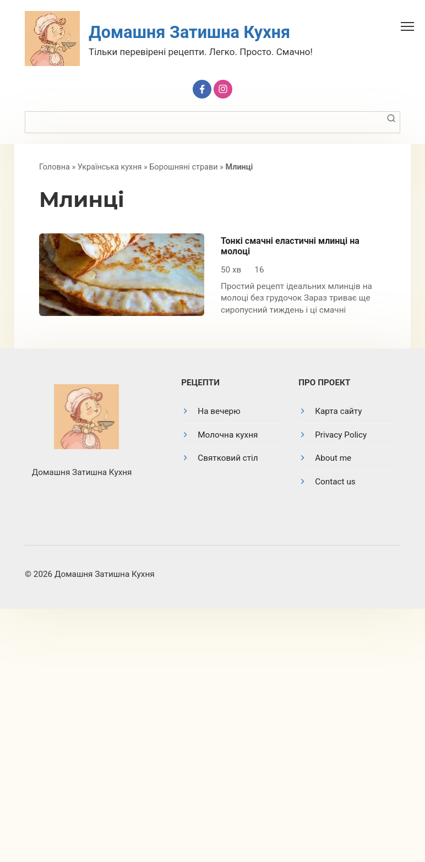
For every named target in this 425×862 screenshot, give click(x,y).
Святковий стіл (228, 458)
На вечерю (219, 411)
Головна (54, 167)
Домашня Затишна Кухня (189, 32)
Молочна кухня (228, 435)
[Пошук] (391, 122)
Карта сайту (338, 411)
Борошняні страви (183, 167)
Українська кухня (110, 167)
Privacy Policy (341, 435)
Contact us (335, 482)
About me (333, 458)
